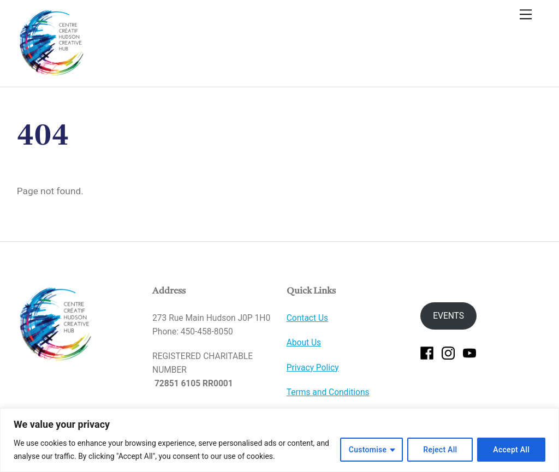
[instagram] (448, 352)
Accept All (511, 449)
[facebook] (426, 352)
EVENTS (448, 316)
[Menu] (526, 14)
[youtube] (469, 352)
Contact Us (307, 318)
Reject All (440, 449)
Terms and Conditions (328, 392)
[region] (279, 440)
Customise (368, 449)
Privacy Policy (313, 368)
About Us (304, 343)
